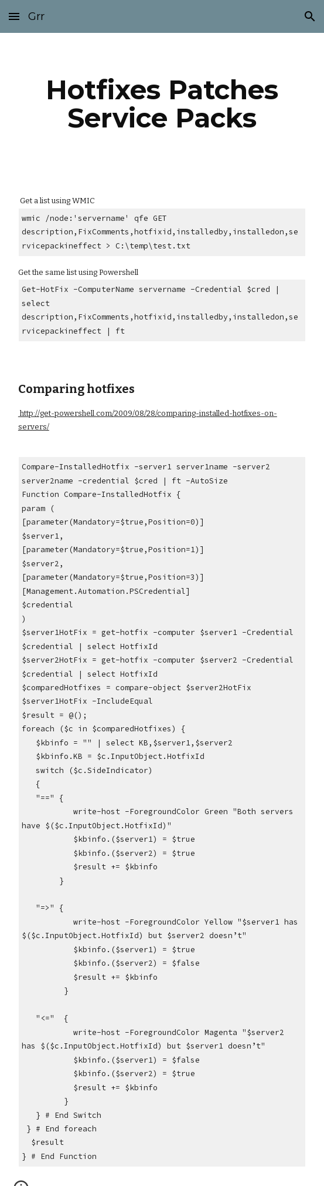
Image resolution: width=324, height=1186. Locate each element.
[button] (14, 16)
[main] (162, 104)
